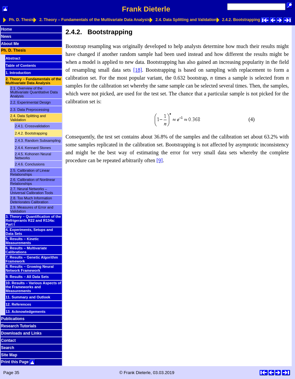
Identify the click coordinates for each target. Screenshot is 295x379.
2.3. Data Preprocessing (29, 110)
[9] (159, 160)
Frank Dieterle (146, 9)
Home (6, 29)
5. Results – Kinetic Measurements (22, 241)
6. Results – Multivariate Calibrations (26, 250)
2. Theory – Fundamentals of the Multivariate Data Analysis (94, 19)
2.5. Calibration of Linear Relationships (30, 172)
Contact (8, 340)
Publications (12, 318)
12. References (18, 304)
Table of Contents (21, 65)
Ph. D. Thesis (21, 19)
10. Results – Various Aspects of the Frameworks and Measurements (33, 287)
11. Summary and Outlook (28, 297)
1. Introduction (18, 73)
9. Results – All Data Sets (27, 277)
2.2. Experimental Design (30, 102)
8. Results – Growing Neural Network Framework (30, 268)
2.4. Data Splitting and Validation (185, 19)
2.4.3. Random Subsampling (38, 140)
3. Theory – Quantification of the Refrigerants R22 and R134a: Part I (33, 220)
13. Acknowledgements (25, 312)
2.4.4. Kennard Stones (33, 148)
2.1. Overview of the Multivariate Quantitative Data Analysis (34, 92)
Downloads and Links (21, 333)
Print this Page (18, 362)
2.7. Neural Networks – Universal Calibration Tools (31, 191)
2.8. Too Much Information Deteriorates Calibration (31, 200)
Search (7, 347)
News (6, 36)
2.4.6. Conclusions (30, 164)
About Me (10, 43)
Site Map (9, 355)
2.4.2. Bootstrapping (241, 19)
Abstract (13, 58)
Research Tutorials (18, 326)
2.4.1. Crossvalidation (32, 126)
